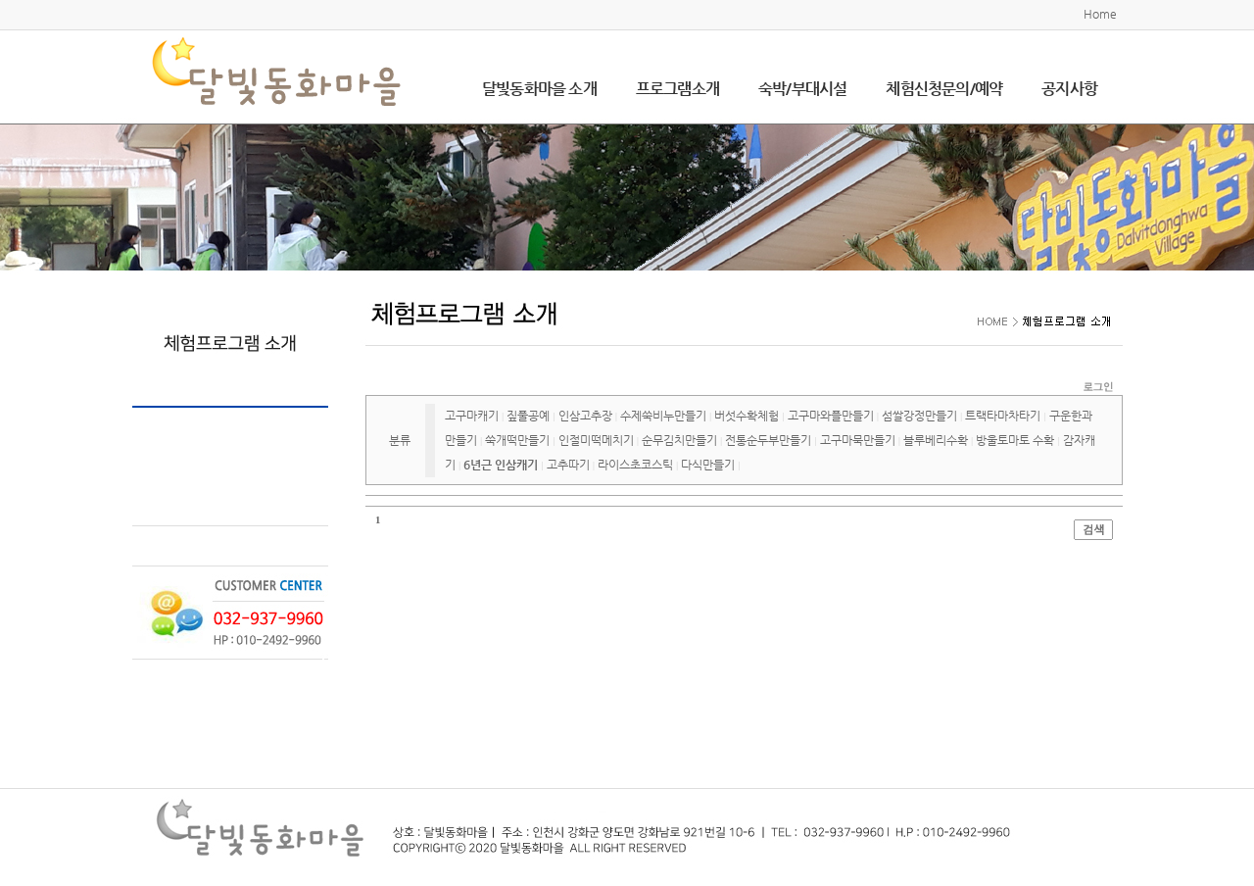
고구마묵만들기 (857, 440)
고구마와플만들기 (831, 415)
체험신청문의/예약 (944, 88)
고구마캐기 (472, 415)
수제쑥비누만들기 (663, 415)
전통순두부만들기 (768, 440)
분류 (399, 440)
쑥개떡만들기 (517, 440)
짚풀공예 (528, 415)
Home (1100, 14)
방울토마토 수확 (1015, 440)
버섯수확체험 (746, 415)
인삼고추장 (585, 415)
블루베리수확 (935, 440)
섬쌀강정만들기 (919, 415)
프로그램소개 (677, 88)
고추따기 (568, 464)
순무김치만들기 (679, 440)
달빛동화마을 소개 (539, 88)
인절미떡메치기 (596, 440)
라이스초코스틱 (635, 464)
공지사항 (1069, 88)
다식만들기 (708, 464)
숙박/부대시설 (802, 88)
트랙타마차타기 (1002, 415)
